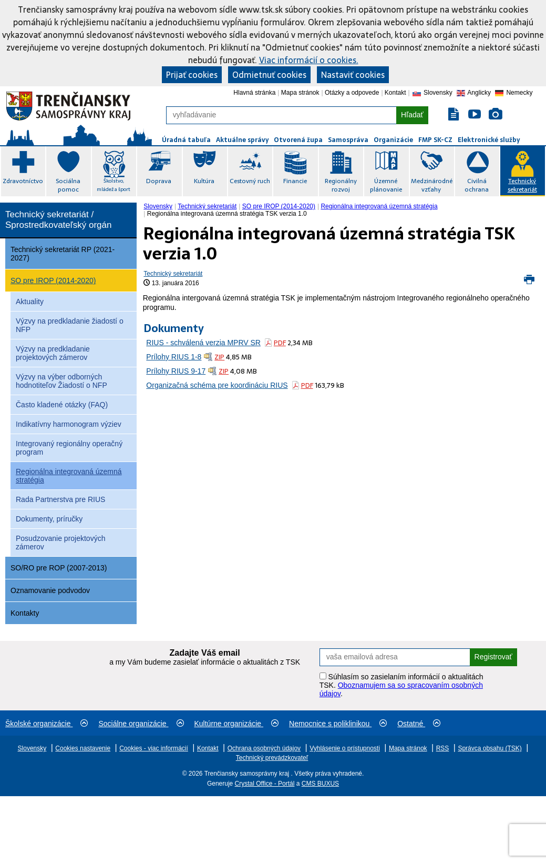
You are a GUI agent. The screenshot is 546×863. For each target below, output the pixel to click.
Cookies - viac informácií (153, 748)
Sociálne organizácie (140, 723)
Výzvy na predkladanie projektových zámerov (53, 353)
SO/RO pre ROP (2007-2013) (59, 568)
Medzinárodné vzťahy (431, 185)
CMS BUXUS (320, 783)
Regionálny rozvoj (341, 185)
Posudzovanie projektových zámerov (60, 542)
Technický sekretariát (522, 185)
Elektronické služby (489, 140)
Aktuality (30, 301)
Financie (295, 181)
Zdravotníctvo (23, 181)
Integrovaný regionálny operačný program (69, 447)
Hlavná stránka (254, 92)
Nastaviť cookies (353, 75)
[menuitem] (158, 206)
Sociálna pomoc (68, 185)
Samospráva (348, 140)
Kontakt (395, 92)
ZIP (219, 357)
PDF (280, 342)
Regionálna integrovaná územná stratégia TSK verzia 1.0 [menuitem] (227, 213)
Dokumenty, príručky (49, 519)
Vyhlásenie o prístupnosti (345, 748)
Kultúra (204, 181)
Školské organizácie (46, 723)
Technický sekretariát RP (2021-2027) (63, 253)
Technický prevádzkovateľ (272, 757)
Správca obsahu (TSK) (489, 748)
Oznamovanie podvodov (50, 590)
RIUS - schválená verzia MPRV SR (203, 342)
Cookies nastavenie (82, 748)
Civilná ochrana (477, 185)
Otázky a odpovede (352, 92)
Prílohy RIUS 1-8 (173, 357)
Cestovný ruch (250, 181)
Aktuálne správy (242, 140)
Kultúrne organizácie (236, 723)
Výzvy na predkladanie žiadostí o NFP (69, 325)
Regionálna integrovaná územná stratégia (69, 475)
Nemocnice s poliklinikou (338, 723)
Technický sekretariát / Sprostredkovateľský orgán (58, 219)
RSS (442, 748)
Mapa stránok (300, 92)
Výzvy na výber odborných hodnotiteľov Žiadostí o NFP (61, 381)
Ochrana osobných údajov (264, 748)
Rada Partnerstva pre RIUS (60, 499)
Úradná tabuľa (186, 140)
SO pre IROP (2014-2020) (53, 280)
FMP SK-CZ (435, 140)
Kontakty (25, 613)
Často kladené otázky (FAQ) (62, 404)
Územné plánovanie (386, 185)
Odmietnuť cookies (269, 75)
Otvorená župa (298, 140)
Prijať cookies (192, 75)
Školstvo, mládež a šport (113, 185)
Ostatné (418, 723)
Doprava (158, 181)
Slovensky (157, 206)
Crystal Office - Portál (265, 783)
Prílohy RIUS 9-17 (175, 371)
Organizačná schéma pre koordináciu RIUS (216, 385)
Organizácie (393, 140)
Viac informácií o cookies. (308, 60)
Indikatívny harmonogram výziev (68, 424)
